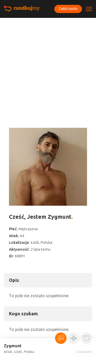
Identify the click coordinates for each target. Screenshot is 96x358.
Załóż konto (68, 9)
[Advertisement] (48, 68)
